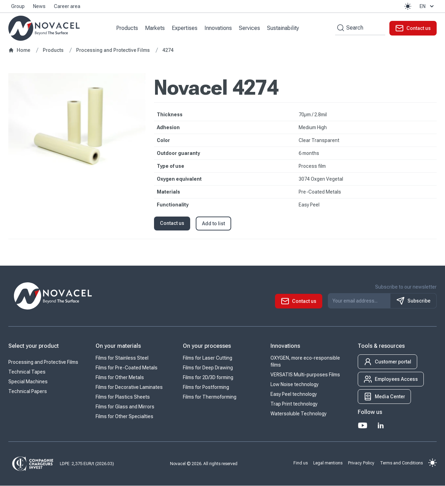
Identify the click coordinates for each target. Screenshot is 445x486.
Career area (67, 6)
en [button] (427, 6)
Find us (300, 463)
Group (18, 6)
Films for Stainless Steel (122, 358)
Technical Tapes (27, 372)
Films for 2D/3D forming (208, 378)
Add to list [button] (213, 224)
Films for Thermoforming (209, 397)
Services (249, 28)
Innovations (218, 28)
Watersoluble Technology (298, 414)
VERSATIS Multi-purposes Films (305, 375)
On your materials (118, 346)
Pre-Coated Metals (320, 192)
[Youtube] (362, 426)
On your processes (207, 346)
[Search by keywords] (339, 28)
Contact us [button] (172, 223)
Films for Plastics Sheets (123, 397)
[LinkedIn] (381, 426)
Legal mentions (327, 463)
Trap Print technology (293, 404)
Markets (155, 28)
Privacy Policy (361, 463)
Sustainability (283, 28)
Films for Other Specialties (124, 417)
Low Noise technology (294, 384)
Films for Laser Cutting (207, 358)
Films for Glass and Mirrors (125, 407)
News (39, 6)
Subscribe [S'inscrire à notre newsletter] (413, 301)
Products (127, 28)
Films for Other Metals (120, 378)
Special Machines (28, 382)
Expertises (185, 28)
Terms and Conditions (401, 463)
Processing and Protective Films (43, 362)
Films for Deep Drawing (208, 368)
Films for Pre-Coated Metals (126, 368)
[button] (408, 6)
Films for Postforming (206, 387)
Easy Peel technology (293, 394)
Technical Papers (27, 391)
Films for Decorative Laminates (129, 387)
